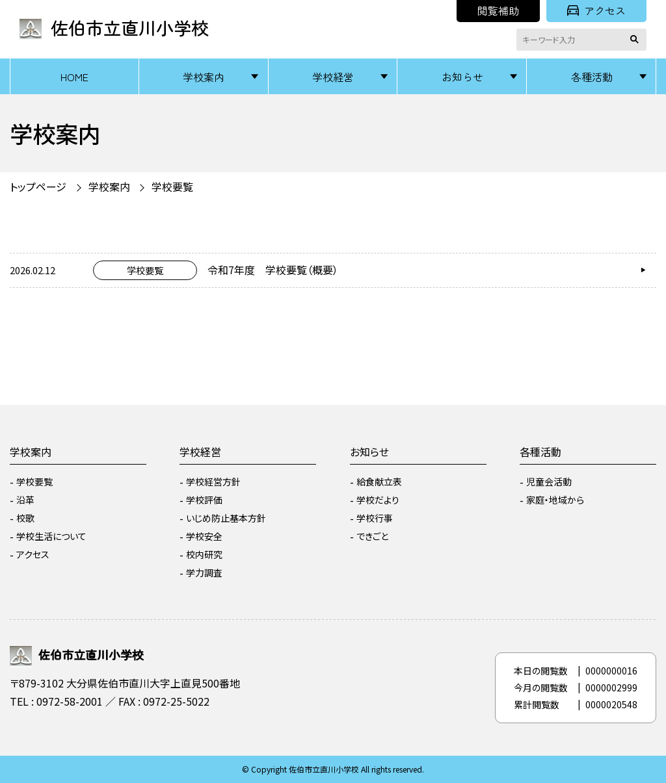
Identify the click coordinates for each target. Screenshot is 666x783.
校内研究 (204, 554)
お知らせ (462, 76)
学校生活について (51, 536)
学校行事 (374, 517)
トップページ (38, 186)
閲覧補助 (498, 10)
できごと (372, 536)
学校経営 (333, 76)
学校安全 (204, 536)
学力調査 (204, 572)
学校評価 (204, 499)
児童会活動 (549, 481)
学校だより (377, 499)
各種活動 (592, 76)
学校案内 (203, 76)
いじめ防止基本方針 (226, 517)
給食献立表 (379, 481)
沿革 (25, 499)
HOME (74, 76)
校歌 (25, 517)
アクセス (596, 10)
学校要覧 (172, 186)
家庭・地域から (555, 499)
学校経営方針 (213, 481)
